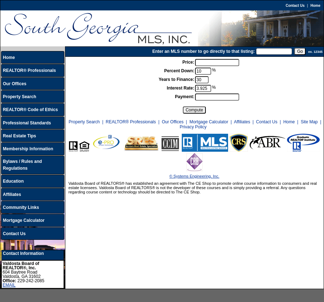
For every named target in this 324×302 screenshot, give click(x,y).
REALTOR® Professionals (29, 70)
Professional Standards (27, 122)
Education (13, 181)
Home (315, 6)
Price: (188, 62)
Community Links (21, 207)
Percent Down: (179, 70)
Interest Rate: (180, 88)
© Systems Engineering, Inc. (194, 176)
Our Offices (14, 83)
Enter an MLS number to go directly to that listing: (203, 51)
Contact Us (295, 6)
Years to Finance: (176, 79)
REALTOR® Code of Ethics (30, 109)
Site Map (309, 121)
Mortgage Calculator (24, 220)
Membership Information (28, 148)
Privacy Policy (193, 126)
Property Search (19, 96)
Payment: (184, 96)
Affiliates (12, 194)
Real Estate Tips (19, 135)
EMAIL (9, 285)
